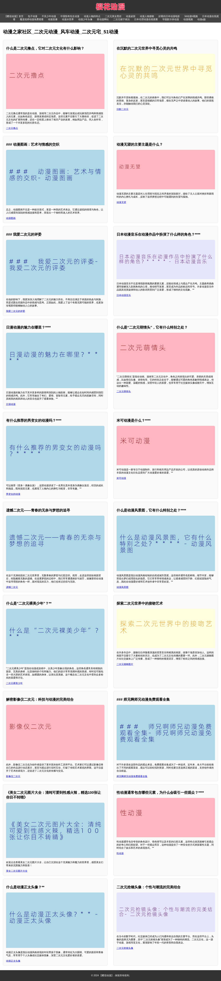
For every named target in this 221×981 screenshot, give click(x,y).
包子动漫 (32, 16)
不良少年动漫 (49, 16)
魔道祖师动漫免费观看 (32, 19)
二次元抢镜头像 (125, 948)
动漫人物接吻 (147, 16)
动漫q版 (201, 19)
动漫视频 (188, 19)
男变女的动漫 (13, 494)
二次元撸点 (12, 128)
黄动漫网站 (103, 19)
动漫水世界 (68, 19)
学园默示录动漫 (170, 19)
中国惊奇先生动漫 (69, 16)
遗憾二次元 (12, 587)
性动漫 (120, 853)
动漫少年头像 (85, 19)
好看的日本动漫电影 (169, 16)
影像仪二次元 (13, 776)
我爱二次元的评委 (15, 311)
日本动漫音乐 (124, 295)
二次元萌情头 (124, 391)
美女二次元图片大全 (16, 871)
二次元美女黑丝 (113, 16)
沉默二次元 (122, 109)
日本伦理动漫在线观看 (146, 19)
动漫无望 (121, 202)
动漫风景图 (122, 587)
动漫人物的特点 (92, 16)
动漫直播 (52, 19)
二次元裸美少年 (14, 683)
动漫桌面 (130, 16)
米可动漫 (121, 478)
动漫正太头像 (13, 961)
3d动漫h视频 (191, 16)
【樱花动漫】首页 (13, 16)
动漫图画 (11, 218)
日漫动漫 (11, 404)
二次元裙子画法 (121, 19)
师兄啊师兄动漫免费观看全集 (132, 776)
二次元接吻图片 (125, 664)
